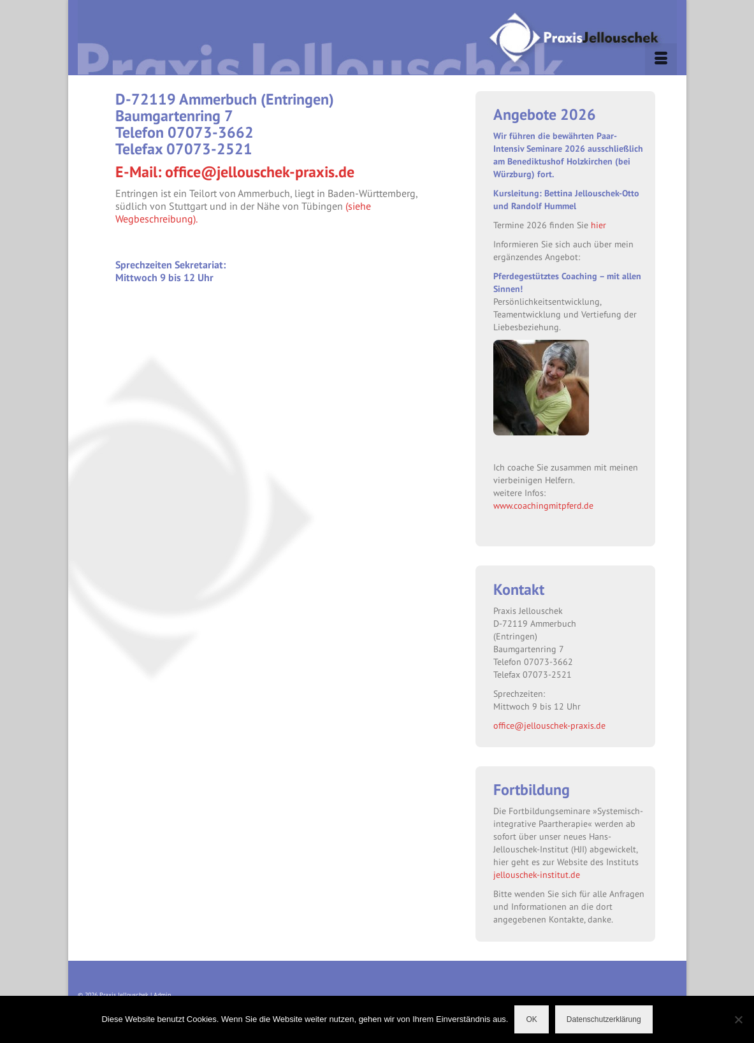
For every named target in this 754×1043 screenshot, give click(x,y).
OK (531, 1019)
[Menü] (661, 59)
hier (598, 225)
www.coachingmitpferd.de (543, 505)
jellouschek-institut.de (536, 874)
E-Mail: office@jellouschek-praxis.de (234, 172)
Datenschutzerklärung (604, 1019)
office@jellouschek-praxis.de (549, 725)
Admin (162, 995)
